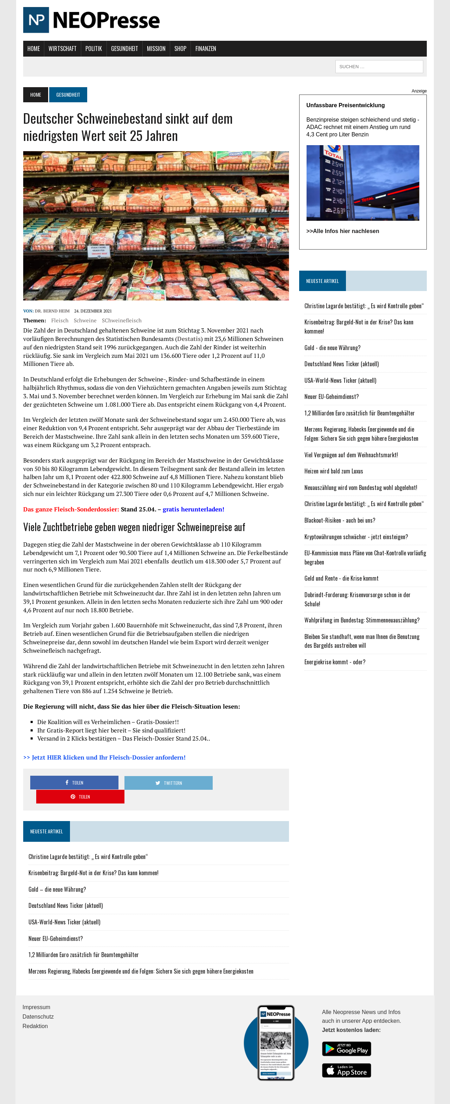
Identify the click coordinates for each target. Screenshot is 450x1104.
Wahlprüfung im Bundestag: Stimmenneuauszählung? (362, 620)
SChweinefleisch (121, 320)
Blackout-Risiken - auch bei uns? (339, 520)
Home (33, 48)
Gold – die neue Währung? (56, 875)
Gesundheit (123, 48)
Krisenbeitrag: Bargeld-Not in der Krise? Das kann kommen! (93, 859)
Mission (155, 48)
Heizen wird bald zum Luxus (333, 471)
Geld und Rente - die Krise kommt (341, 578)
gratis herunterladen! (193, 509)
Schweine (84, 320)
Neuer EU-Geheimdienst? (55, 925)
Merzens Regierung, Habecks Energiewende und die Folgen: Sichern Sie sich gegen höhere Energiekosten (140, 957)
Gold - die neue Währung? (332, 347)
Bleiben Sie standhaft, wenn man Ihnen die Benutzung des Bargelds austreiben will (361, 641)
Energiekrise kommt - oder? (335, 662)
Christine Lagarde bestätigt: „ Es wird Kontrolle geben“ (87, 843)
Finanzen (205, 48)
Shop (180, 48)
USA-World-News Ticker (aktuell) (63, 908)
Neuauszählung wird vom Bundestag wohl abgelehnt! (360, 488)
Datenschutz (38, 1003)
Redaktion (35, 1012)
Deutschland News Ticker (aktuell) (65, 891)
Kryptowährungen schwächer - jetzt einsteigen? (356, 536)
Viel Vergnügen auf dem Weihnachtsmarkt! (351, 455)
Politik (93, 48)
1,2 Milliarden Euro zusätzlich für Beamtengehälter (83, 941)
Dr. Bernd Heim (51, 311)
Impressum (36, 993)
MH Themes (100, 1097)
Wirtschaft (62, 48)
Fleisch (59, 320)
